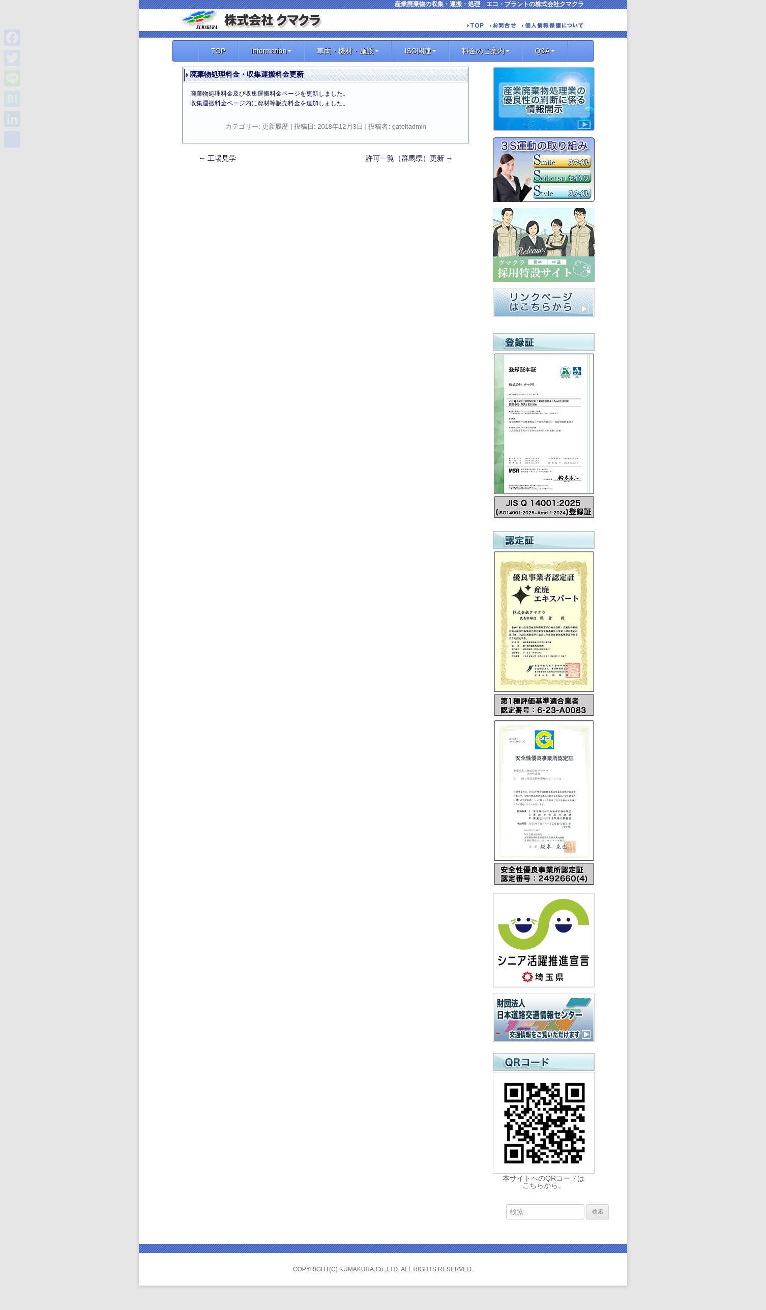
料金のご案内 (486, 51)
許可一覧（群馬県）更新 (409, 158)
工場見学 (218, 158)
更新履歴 (275, 126)
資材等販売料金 (278, 103)
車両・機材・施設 (348, 51)
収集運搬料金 (263, 93)
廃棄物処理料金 (211, 93)
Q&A (545, 51)
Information (271, 51)
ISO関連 (420, 51)
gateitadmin (409, 126)
